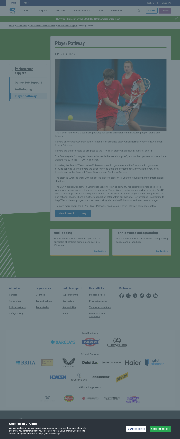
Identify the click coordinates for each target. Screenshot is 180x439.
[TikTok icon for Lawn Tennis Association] (142, 295)
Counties (40, 295)
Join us (165, 10)
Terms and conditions (100, 307)
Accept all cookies (160, 429)
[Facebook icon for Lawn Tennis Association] (121, 295)
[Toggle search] (138, 10)
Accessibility (69, 307)
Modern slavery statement (97, 314)
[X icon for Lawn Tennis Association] (135, 295)
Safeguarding (16, 313)
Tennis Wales (42, 307)
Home (11, 25)
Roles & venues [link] (82, 10)
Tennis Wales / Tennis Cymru (41, 25)
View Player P (67, 213)
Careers (13, 295)
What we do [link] (116, 10)
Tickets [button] (152, 3)
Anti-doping (23, 89)
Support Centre (70, 295)
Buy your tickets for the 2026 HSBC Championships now (88, 18)
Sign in (151, 10)
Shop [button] (166, 3)
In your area (21, 25)
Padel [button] (26, 3)
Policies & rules (97, 295)
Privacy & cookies (98, 301)
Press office (15, 301)
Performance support (66, 25)
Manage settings (136, 429)
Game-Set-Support (28, 82)
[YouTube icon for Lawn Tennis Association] (148, 295)
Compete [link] (42, 10)
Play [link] (26, 10)
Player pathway (26, 96)
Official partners (17, 307)
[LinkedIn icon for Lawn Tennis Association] (155, 295)
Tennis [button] (12, 3)
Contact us (68, 301)
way (84, 213)
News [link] (102, 10)
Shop (65, 313)
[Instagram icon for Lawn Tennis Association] (128, 295)
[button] (31, 11)
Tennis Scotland (44, 301)
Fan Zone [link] (60, 10)
